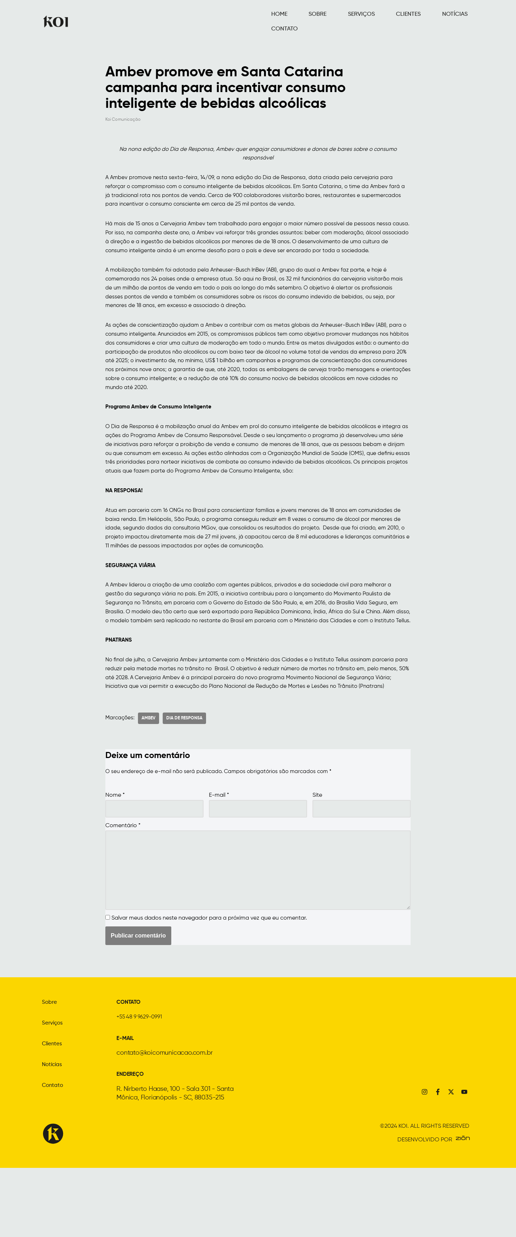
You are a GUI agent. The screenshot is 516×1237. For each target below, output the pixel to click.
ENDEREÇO (132, 1143)
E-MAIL (127, 1108)
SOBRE (305, 21)
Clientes (54, 1114)
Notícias (54, 1135)
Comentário (122, 888)
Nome (115, 857)
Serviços (54, 1093)
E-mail (219, 857)
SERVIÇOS (339, 21)
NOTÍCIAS (416, 21)
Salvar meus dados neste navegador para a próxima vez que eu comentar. (209, 988)
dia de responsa (186, 779)
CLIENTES (378, 21)
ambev (150, 779)
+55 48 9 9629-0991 (144, 1087)
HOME (275, 21)
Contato (54, 1155)
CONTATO (454, 21)
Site (317, 857)
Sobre (50, 1072)
